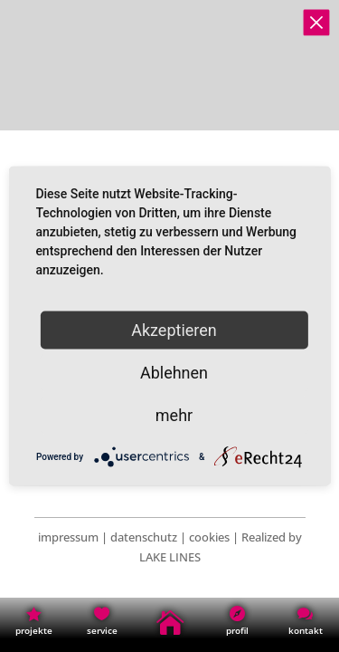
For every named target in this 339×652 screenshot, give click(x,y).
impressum (68, 537)
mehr (174, 415)
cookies (209, 537)
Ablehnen (174, 372)
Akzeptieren (174, 330)
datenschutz (143, 537)
